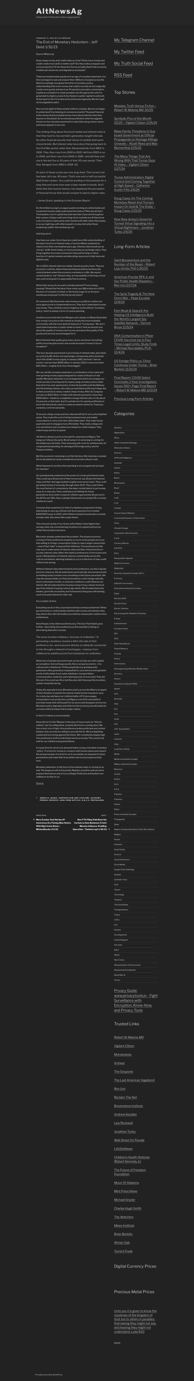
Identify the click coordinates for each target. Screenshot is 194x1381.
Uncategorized (120, 935)
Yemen (117, 980)
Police (116, 809)
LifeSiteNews (123, 1148)
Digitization (119, 568)
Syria (116, 884)
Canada (117, 508)
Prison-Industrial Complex (125, 814)
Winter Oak (122, 1242)
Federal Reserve (49, 800)
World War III (119, 975)
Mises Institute (124, 1225)
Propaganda (97, 800)
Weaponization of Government (127, 965)
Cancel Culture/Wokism (124, 513)
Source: (40, 783)
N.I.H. (116, 784)
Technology (119, 894)
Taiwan (117, 889)
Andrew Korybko (125, 1114)
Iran (115, 709)
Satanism (118, 844)
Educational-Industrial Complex (127, 588)
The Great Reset (121, 904)
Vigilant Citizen (124, 1046)
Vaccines (118, 945)
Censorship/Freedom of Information (129, 518)
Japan (116, 734)
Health (117, 689)
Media (116, 754)
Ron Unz (119, 1088)
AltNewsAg (59, 11)
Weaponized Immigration (125, 970)
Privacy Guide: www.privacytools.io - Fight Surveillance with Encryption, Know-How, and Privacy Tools (136, 1000)
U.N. (116, 925)
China (116, 523)
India (116, 704)
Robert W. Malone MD (129, 1037)
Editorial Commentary (123, 583)
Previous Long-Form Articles (133, 398)
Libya (116, 744)
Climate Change (121, 528)
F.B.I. (116, 633)
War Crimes (119, 960)
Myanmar (118, 769)
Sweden (117, 874)
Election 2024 (120, 598)
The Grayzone (123, 1071)
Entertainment (120, 623)
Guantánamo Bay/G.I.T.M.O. (125, 684)
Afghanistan (119, 432)
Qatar (116, 824)
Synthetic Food (120, 879)
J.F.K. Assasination (122, 729)
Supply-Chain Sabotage (124, 869)
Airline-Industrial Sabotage (125, 443)
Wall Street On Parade (129, 1140)
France (117, 658)
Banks (54, 798)
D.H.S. (116, 553)
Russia (117, 839)
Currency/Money (121, 543)
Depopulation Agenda (123, 558)
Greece (117, 678)
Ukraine (117, 930)
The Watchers (124, 1217)
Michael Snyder (124, 1199)
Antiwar (119, 1063)
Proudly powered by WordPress (48, 1374)
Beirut (116, 478)
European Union (121, 628)
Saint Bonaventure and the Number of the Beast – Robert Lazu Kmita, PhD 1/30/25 (134, 264)
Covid (116, 538)
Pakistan (118, 794)
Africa (116, 438)
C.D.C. (116, 498)
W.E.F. (116, 950)
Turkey (117, 915)
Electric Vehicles (121, 608)
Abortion (118, 427)
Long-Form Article (70, 800)
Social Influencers (122, 859)
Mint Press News (125, 1191)
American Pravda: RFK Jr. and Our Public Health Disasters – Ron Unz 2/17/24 (134, 281)
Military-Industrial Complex (125, 764)
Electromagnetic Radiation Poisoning (130, 613)
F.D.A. (116, 638)
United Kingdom (121, 940)
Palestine (118, 799)
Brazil (116, 488)
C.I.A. (116, 503)
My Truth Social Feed (133, 63)
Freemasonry (119, 663)
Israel (116, 719)
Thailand (118, 900)
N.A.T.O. (117, 774)
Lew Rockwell (123, 1123)
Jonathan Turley (125, 1131)
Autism (117, 468)
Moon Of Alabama (126, 1182)
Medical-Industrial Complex (126, 759)
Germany (118, 674)
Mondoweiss (122, 1054)
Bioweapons (119, 483)
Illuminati (118, 699)
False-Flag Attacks (122, 643)
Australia (118, 463)
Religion (117, 834)
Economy (96, 798)
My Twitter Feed (129, 51)
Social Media (119, 864)
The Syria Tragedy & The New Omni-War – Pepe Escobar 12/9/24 (134, 298)
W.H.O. (117, 955)
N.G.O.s (85, 800)
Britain (117, 493)
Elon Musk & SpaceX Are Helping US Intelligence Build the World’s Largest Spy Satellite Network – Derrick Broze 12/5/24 (134, 319)
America (44, 798)
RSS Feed (123, 75)
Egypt (116, 593)
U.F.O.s (117, 920)
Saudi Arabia (119, 849)
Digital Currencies (121, 563)
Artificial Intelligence (123, 458)
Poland (117, 804)
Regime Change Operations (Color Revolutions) (134, 829)
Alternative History (122, 448)
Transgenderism (121, 909)
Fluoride (117, 653)
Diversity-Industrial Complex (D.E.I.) (129, 573)
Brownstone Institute (128, 1106)
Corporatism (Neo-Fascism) (74, 798)
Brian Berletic (123, 1234)
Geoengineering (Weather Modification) (131, 669)
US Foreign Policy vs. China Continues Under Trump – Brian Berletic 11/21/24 (135, 365)
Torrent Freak (123, 1251)
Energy (117, 618)
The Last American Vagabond (134, 1080)
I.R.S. (116, 694)
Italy (116, 724)
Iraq (115, 714)
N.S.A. (116, 789)
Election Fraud (120, 603)
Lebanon (118, 739)
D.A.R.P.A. (118, 548)
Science (117, 854)
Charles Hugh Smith (127, 1208)
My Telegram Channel (134, 39)
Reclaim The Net (125, 1097)
